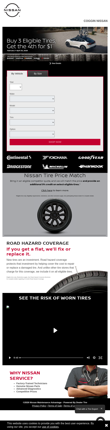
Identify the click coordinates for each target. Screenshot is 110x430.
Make (12, 94)
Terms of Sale (55, 405)
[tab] (17, 73)
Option (12, 129)
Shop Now (55, 142)
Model (12, 106)
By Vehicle (17, 74)
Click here (46, 190)
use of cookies (50, 426)
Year (12, 82)
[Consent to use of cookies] (106, 425)
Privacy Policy (39, 405)
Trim (12, 117)
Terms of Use (70, 405)
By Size (38, 73)
